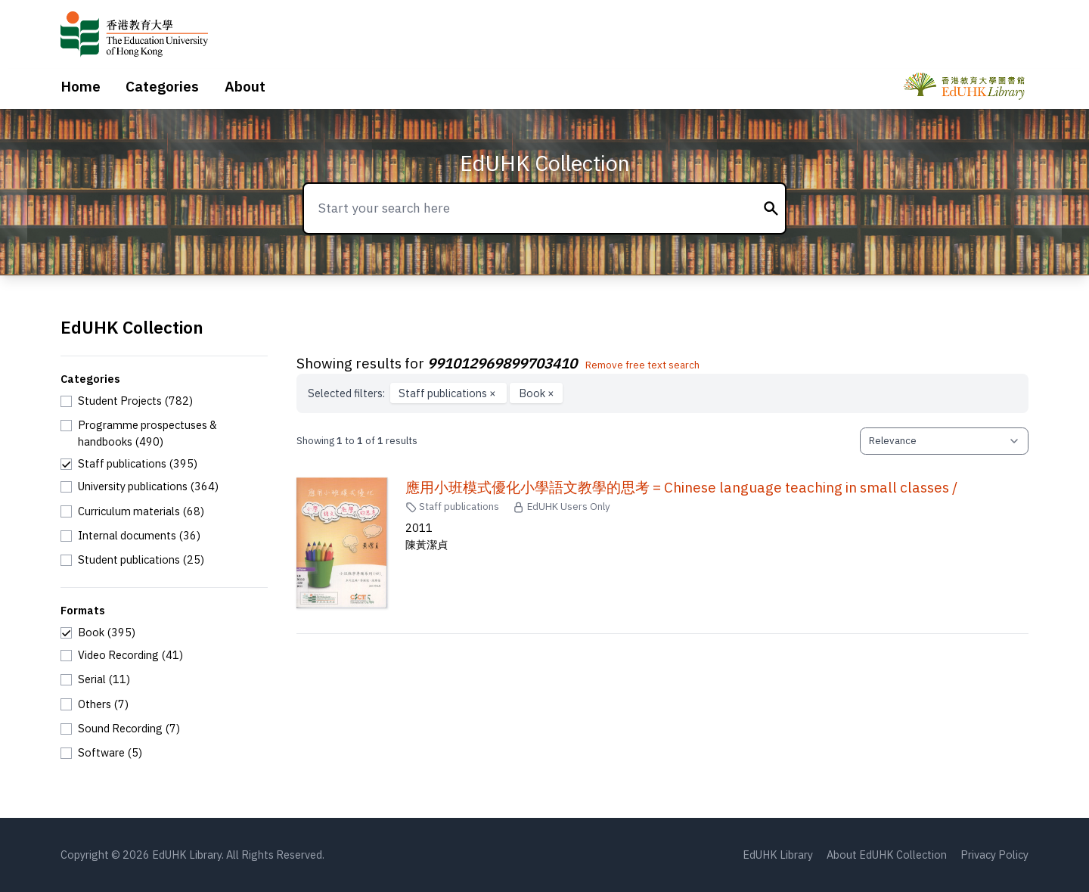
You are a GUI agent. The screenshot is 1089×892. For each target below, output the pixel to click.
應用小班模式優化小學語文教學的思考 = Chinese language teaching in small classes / (681, 487)
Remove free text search (642, 364)
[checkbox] (126, 401)
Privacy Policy (994, 854)
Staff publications (448, 393)
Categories (162, 86)
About (245, 86)
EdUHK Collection (545, 163)
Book (536, 393)
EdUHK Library (778, 854)
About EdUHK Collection (887, 854)
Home (80, 86)
